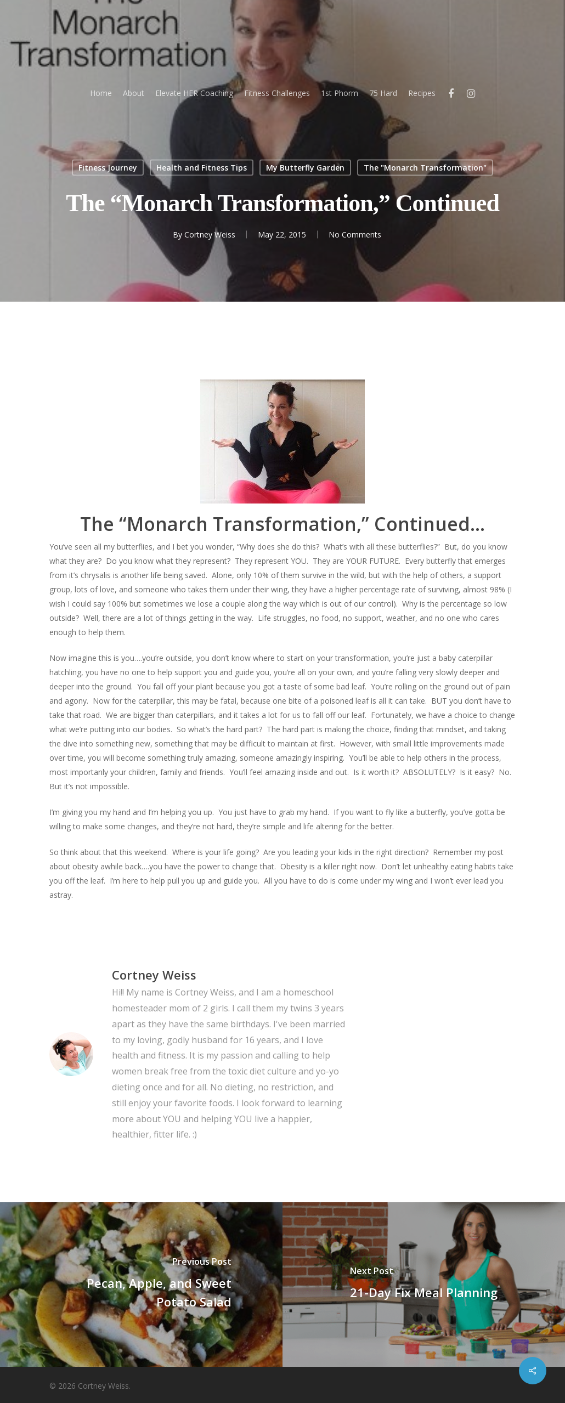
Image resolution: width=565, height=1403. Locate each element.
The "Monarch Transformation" (425, 167)
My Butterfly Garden (305, 167)
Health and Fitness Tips (201, 167)
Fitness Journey (107, 167)
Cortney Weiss (209, 234)
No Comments (355, 234)
